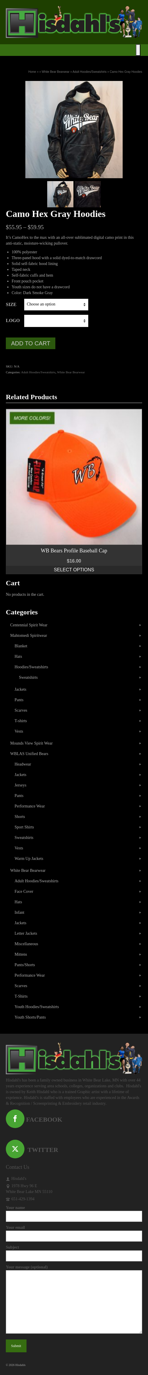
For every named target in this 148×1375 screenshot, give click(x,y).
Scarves (21, 710)
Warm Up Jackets (29, 858)
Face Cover (24, 891)
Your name (74, 1212)
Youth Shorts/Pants (30, 1017)
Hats (18, 656)
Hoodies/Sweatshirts (31, 667)
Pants (19, 700)
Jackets (20, 689)
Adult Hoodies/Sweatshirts (38, 372)
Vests (19, 731)
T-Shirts (21, 996)
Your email (74, 1231)
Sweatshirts (28, 677)
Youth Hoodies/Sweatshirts (37, 1007)
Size (11, 304)
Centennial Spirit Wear (28, 625)
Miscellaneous (26, 944)
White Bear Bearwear (71, 372)
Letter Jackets (26, 933)
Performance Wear (30, 806)
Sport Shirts (24, 827)
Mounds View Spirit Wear (31, 743)
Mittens (21, 954)
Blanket (21, 646)
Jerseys (20, 785)
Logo (13, 320)
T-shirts (21, 721)
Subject (74, 1251)
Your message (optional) (74, 1270)
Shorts (20, 816)
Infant (19, 912)
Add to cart (30, 343)
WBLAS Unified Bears (29, 754)
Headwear (23, 764)
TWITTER (32, 1149)
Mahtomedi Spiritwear (28, 635)
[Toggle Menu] (138, 50)
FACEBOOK (34, 1119)
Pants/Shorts (25, 965)
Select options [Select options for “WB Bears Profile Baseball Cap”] (74, 569)
